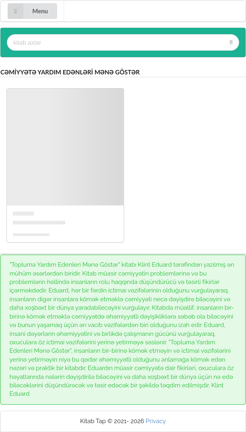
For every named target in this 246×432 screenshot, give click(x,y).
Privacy (156, 421)
